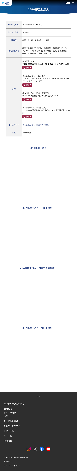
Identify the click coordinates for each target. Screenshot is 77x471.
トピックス (9, 431)
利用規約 (7, 461)
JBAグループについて (14, 404)
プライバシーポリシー (12, 466)
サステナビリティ (12, 426)
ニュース (8, 436)
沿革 (6, 416)
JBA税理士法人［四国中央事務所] (35, 125)
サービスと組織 (11, 421)
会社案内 (8, 409)
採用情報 (8, 441)
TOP (38, 397)
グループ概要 (10, 413)
